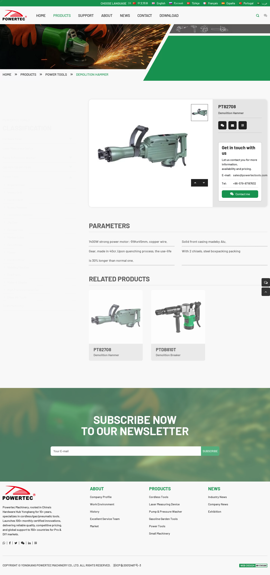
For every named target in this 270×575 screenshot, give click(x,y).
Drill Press (14, 267)
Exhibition (214, 511)
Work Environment (102, 504)
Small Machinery (13, 298)
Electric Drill (15, 192)
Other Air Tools (17, 290)
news (125, 15)
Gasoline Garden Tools (37, 159)
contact (144, 15)
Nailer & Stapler (17, 275)
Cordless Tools (37, 121)
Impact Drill (14, 185)
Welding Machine (18, 260)
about (106, 15)
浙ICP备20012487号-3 (127, 565)
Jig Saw (12, 215)
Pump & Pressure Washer (37, 139)
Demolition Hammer (92, 75)
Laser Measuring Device (18, 130)
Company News (218, 504)
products (62, 15)
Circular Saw (15, 222)
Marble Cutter (15, 230)
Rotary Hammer (17, 200)
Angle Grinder (16, 177)
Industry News (217, 497)
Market (94, 526)
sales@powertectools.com (245, 175)
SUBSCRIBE (210, 457)
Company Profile (101, 497)
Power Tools (56, 75)
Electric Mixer (16, 252)
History (94, 511)
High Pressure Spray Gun (23, 282)
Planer (11, 245)
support (86, 15)
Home (41, 15)
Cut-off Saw (14, 237)
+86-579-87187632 (244, 183)
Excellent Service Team (105, 518)
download (169, 15)
